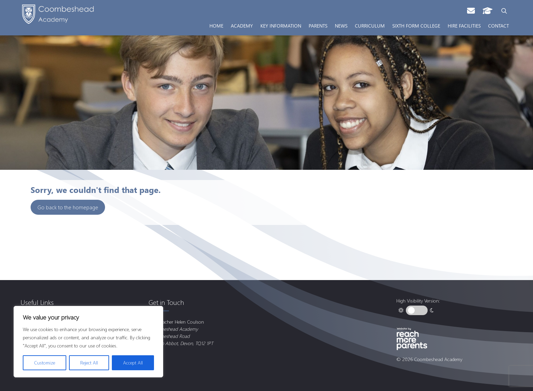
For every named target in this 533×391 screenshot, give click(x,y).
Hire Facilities (464, 25)
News (341, 25)
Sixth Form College (416, 25)
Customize (44, 362)
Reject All (89, 362)
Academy (242, 25)
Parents (318, 25)
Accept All (133, 362)
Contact (498, 25)
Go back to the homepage (67, 207)
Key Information (280, 25)
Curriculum (370, 25)
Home (216, 25)
